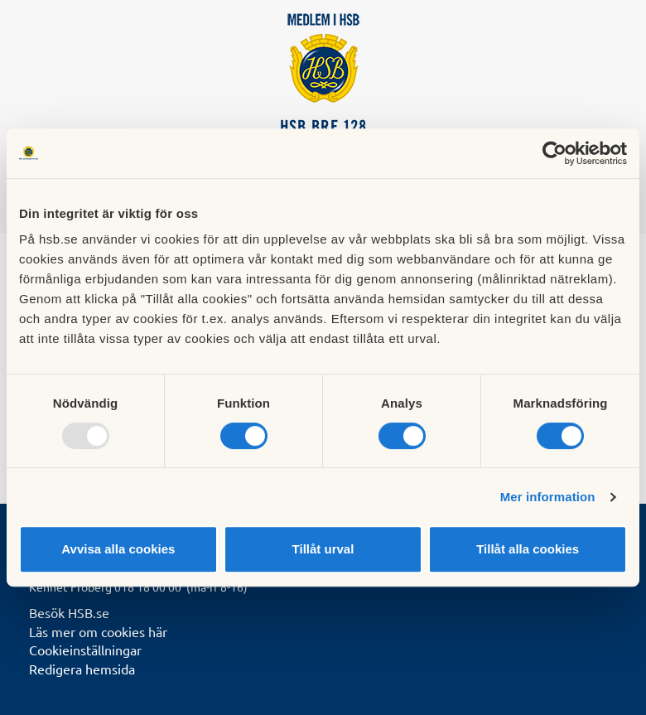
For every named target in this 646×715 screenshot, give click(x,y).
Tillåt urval (323, 549)
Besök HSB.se (69, 612)
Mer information (547, 497)
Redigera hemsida (82, 668)
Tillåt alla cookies (527, 549)
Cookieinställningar (85, 649)
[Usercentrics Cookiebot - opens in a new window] (554, 153)
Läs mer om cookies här (98, 631)
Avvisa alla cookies (118, 549)
